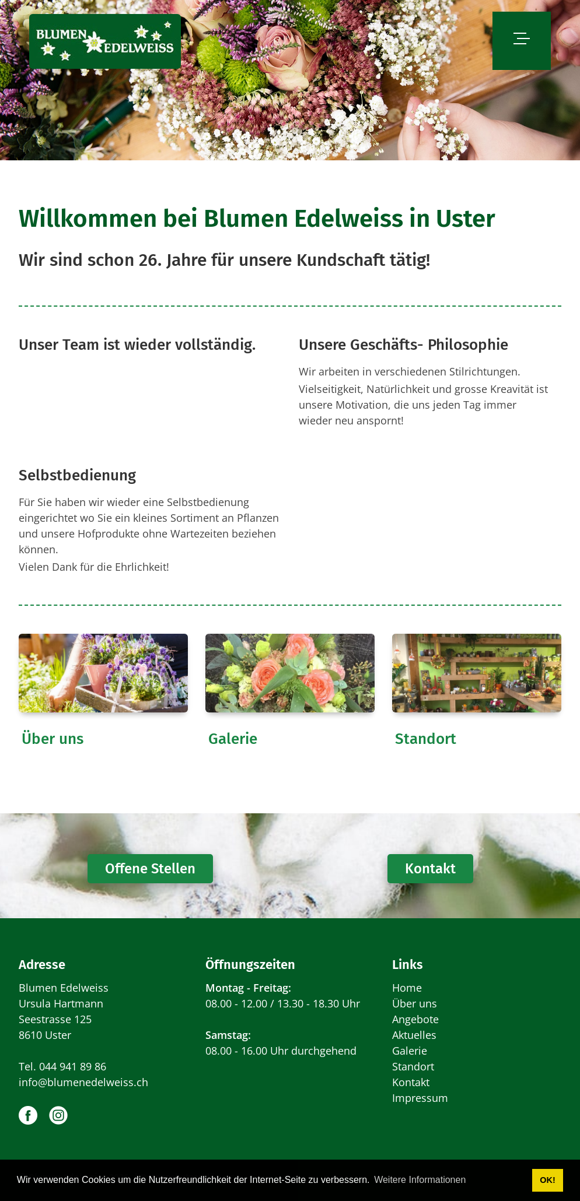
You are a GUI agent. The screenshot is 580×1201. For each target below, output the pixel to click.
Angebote (415, 1019)
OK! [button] (547, 1180)
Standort (425, 739)
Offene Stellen (150, 869)
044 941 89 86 (72, 1066)
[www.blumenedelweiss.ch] (105, 40)
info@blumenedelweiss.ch (83, 1082)
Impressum (420, 1098)
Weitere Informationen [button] (420, 1180)
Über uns (52, 739)
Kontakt (430, 869)
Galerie (232, 739)
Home (407, 988)
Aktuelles (414, 1035)
